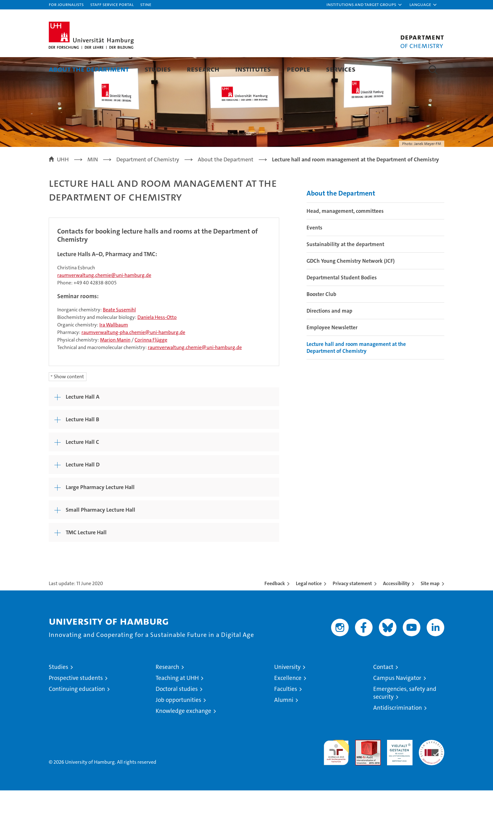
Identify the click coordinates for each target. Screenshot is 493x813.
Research (203, 69)
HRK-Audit (398, 765)
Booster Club (321, 316)
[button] (364, 4)
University (287, 689)
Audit (361, 765)
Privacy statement (352, 606)
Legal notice (309, 606)
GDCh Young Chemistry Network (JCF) (351, 283)
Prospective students (76, 700)
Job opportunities (178, 722)
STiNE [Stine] (145, 4)
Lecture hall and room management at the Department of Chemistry (356, 370)
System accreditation (431, 769)
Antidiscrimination (397, 730)
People (298, 69)
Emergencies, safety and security (404, 715)
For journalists (66, 4)
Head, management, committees (345, 233)
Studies (158, 69)
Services (341, 69)
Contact (383, 689)
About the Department (89, 69)
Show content (69, 399)
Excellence (288, 700)
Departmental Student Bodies (342, 300)
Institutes (253, 69)
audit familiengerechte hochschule (336, 772)
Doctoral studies (177, 711)
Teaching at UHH (177, 700)
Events (314, 250)
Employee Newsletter (332, 350)
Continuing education (77, 711)
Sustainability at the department (345, 266)
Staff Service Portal (112, 4)
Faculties (285, 711)
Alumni (283, 722)
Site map (430, 606)
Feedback (274, 606)
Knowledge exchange (183, 733)
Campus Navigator (397, 700)
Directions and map (329, 333)
